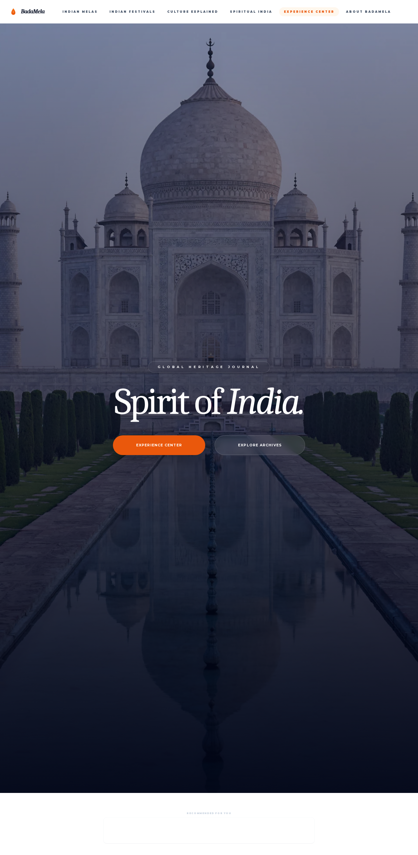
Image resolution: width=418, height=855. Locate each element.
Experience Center (159, 445)
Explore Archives (260, 445)
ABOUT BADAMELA (368, 12)
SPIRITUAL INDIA (251, 12)
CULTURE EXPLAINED (192, 12)
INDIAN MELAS (80, 12)
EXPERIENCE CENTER (309, 12)
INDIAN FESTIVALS (132, 12)
